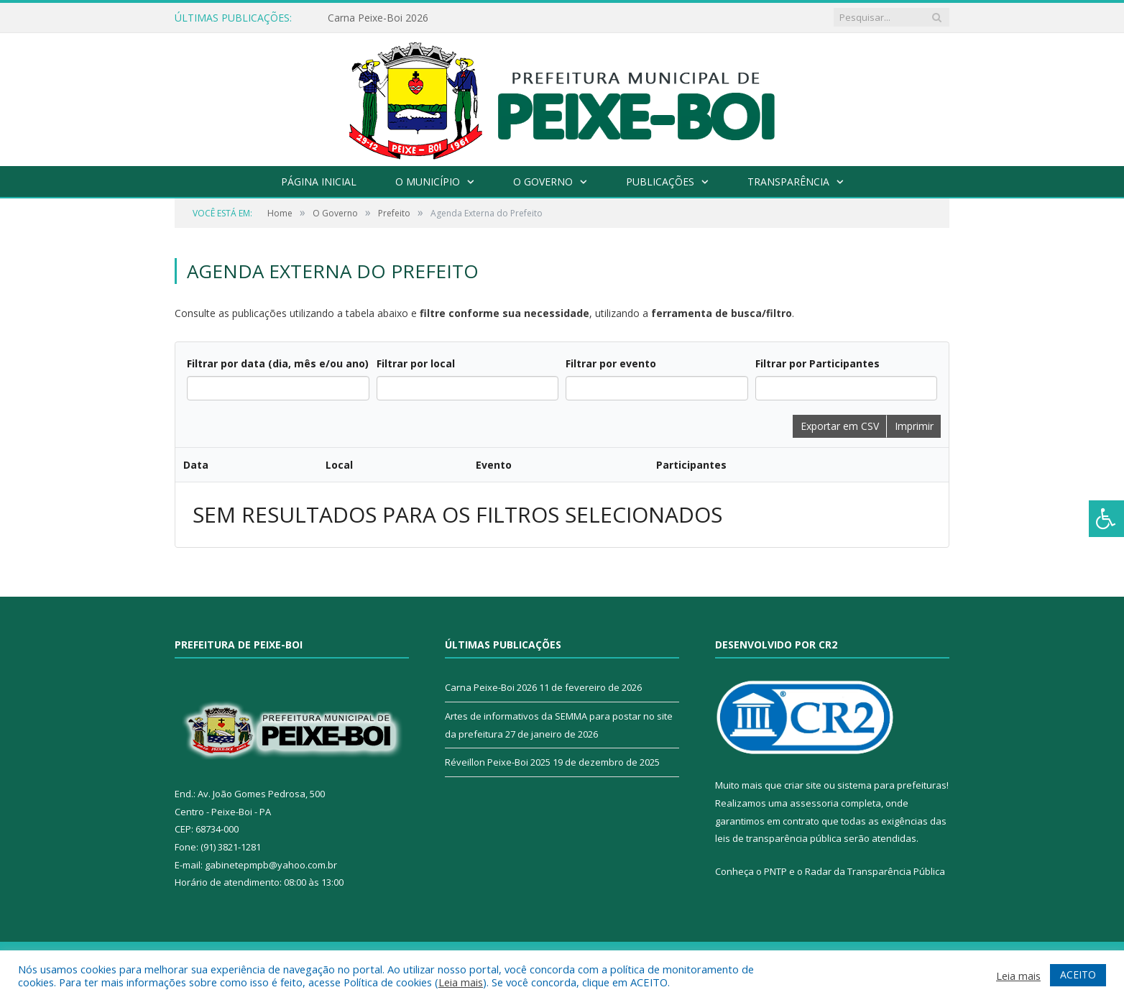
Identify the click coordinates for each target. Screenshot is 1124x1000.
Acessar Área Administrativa (801, 752)
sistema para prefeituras (891, 578)
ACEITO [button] (1078, 974)
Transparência (788, 181)
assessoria (814, 596)
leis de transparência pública (778, 631)
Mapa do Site (699, 752)
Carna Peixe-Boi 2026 (378, 18)
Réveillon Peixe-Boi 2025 (498, 555)
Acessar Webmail (911, 752)
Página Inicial (318, 181)
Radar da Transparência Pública (875, 665)
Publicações (660, 181)
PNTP (775, 665)
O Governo (543, 181)
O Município (427, 181)
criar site (802, 578)
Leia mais (460, 982)
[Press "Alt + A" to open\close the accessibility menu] (1106, 518)
